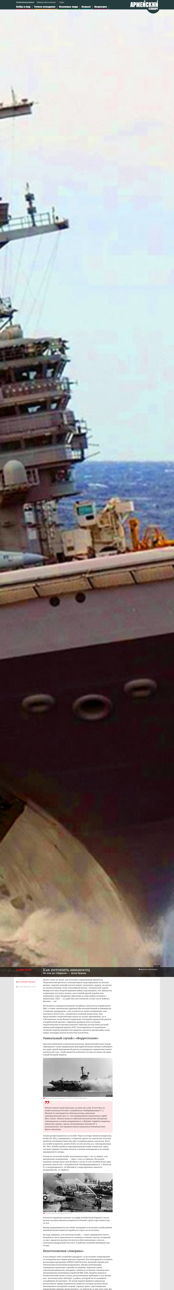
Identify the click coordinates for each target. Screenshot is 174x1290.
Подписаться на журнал (25, 2)
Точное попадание (45, 6)
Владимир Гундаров (27, 982)
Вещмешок (100, 6)
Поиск (62, 2)
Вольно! (86, 6)
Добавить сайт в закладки (46, 2)
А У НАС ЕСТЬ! (23, 969)
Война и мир (23, 6)
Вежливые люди (68, 6)
